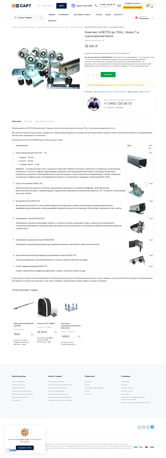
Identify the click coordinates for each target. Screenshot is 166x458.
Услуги (108, 15)
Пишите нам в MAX (84, 6)
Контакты (52, 21)
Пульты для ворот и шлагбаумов (59, 397)
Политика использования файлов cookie (135, 402)
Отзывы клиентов (127, 388)
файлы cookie (24, 439)
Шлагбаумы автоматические (58, 394)
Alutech (135, 92)
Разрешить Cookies (25, 448)
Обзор (14, 27)
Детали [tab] (28, 121)
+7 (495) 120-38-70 (107, 5)
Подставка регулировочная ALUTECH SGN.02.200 (70, 326)
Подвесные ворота (19, 388)
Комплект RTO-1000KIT (46, 323)
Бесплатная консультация (132, 7)
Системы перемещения (56, 391)
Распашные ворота (18, 385)
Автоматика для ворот (56, 382)
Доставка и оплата (82, 15)
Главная (51, 15)
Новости (124, 385)
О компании (63, 15)
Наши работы (126, 394)
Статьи (99, 15)
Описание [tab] (16, 121)
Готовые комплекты (76, 27)
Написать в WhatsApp (114, 108)
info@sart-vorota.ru (133, 3)
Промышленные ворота (20, 397)
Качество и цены (127, 391)
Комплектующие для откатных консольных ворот (52, 27)
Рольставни (16, 400)
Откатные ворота (18, 382)
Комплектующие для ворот (26, 27)
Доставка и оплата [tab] (44, 121)
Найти (61, 6)
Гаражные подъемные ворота (22, 391)
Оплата (87, 385)
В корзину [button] (31, 334)
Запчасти (118, 15)
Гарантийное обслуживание (94, 388)
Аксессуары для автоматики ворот (60, 385)
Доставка (88, 382)
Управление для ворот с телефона (60, 400)
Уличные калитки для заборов (22, 394)
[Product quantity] (93, 74)
